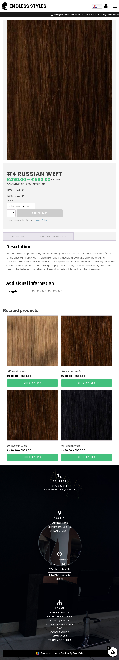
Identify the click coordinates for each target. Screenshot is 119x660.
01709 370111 (90, 14)
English (95, 6)
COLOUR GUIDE (59, 632)
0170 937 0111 (59, 486)
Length (10, 200)
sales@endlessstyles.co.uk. (67, 14)
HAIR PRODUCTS (59, 612)
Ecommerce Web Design (55, 653)
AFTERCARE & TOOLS (59, 616)
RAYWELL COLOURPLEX (59, 624)
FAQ (59, 628)
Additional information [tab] (53, 236)
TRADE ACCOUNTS (59, 640)
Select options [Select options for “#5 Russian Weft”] (32, 457)
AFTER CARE (59, 636)
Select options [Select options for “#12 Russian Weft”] (32, 383)
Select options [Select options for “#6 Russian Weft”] (86, 383)
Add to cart (40, 213)
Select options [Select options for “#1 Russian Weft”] (86, 457)
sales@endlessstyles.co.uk (59, 489)
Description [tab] (17, 236)
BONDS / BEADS (59, 620)
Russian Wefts (41, 220)
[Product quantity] (11, 213)
